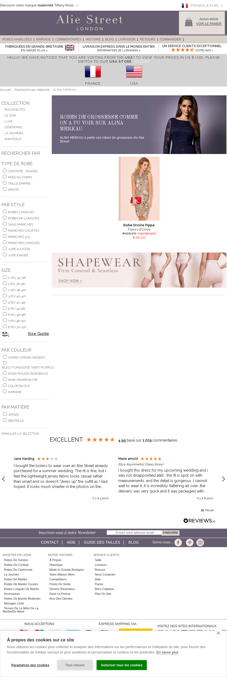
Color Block (19, 386)
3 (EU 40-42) (17, 296)
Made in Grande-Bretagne (66, 569)
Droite (13, 189)
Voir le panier (208, 24)
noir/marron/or (23, 380)
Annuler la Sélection (20, 433)
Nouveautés (15, 109)
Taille (98, 560)
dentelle (16, 421)
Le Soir (10, 115)
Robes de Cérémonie (18, 569)
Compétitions (58, 579)
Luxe (9, 121)
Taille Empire (19, 183)
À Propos (55, 560)
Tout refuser (75, 665)
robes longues (21, 212)
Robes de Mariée (15, 579)
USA (134, 83)
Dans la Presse (59, 593)
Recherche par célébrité (32, 90)
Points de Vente (60, 584)
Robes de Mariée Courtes (21, 584)
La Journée (14, 133)
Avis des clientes (60, 598)
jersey (13, 414)
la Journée (11, 574)
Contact (49, 542)
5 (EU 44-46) (16, 308)
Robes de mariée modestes (22, 598)
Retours (147, 39)
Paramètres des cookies (30, 665)
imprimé (14, 392)
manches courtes (23, 230)
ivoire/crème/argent (26, 357)
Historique (56, 564)
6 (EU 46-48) (17, 315)
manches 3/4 (19, 237)
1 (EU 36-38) (16, 284)
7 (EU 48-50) (17, 321)
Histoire (93, 39)
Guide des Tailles (102, 542)
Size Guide (38, 333)
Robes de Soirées (16, 560)
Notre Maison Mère (62, 574)
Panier (99, 584)
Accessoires (12, 593)
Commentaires (68, 39)
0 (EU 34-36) (17, 278)
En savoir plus (167, 652)
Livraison (127, 39)
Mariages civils (14, 603)
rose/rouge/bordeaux (28, 373)
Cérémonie (13, 127)
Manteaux (13, 139)
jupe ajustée (19, 249)
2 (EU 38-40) (17, 290)
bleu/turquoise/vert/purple (27, 367)
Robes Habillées (17, 39)
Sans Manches (20, 224)
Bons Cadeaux (104, 589)
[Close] (142, 61)
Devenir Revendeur (62, 589)
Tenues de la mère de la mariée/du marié (20, 610)
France (93, 83)
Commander (170, 39)
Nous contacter (105, 574)
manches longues (24, 243)
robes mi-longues (23, 218)
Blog (109, 39)
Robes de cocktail (16, 564)
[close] (218, 632)
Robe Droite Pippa (139, 225)
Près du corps (20, 177)
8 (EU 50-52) (17, 327)
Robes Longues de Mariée (21, 589)
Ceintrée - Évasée (23, 171)
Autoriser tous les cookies (121, 665)
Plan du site (103, 593)
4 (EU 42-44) (16, 302)
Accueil (5, 90)
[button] (61, 479)
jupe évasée (18, 255)
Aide (71, 542)
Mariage (43, 39)
